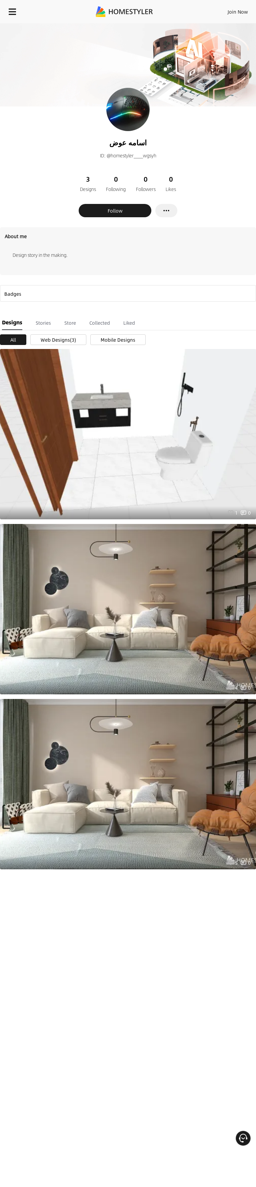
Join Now (238, 11)
